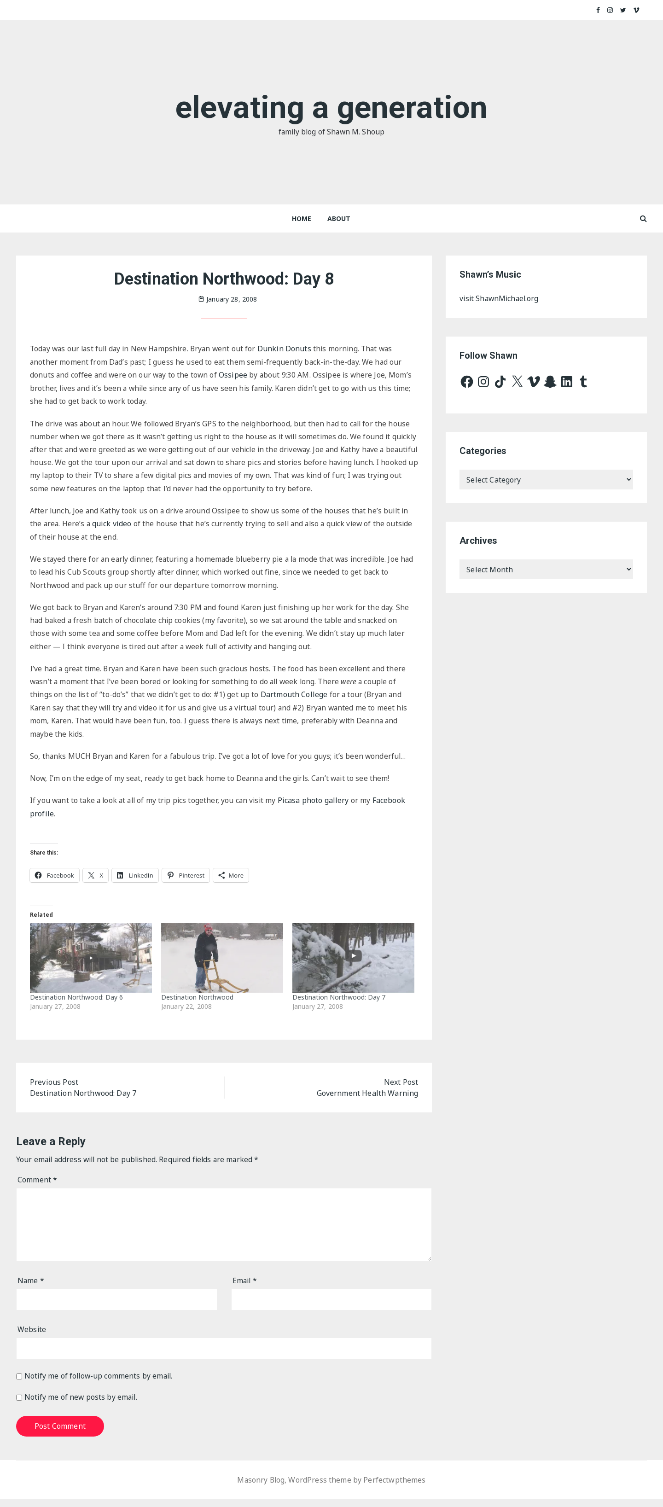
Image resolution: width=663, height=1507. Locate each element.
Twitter (623, 10)
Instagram (610, 10)
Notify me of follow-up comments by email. (99, 1384)
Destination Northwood (197, 1004)
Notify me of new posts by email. (82, 1405)
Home (302, 218)
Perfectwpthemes (395, 1488)
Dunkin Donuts (292, 349)
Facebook (598, 10)
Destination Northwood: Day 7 (338, 1004)
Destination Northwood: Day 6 (76, 1004)
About (339, 218)
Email (245, 1288)
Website (32, 1337)
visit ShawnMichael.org (500, 299)
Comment (37, 1187)
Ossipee (235, 375)
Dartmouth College (297, 700)
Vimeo (636, 10)
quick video (113, 526)
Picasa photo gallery (319, 807)
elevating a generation (331, 106)
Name (31, 1288)
